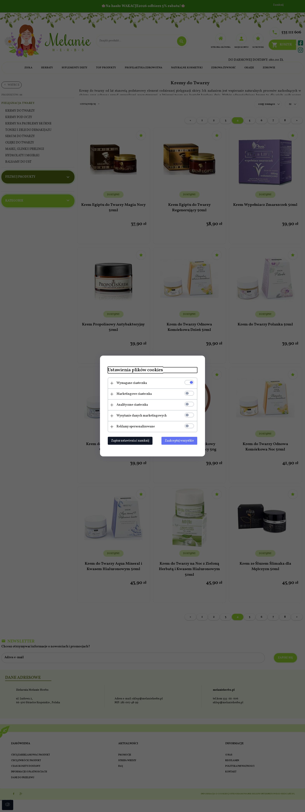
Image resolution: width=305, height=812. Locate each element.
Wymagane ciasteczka (132, 383)
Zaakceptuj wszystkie (179, 441)
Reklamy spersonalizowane (136, 426)
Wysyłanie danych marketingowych (142, 416)
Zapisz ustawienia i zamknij (130, 441)
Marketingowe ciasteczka (134, 394)
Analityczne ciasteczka (132, 405)
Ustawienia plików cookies (135, 370)
